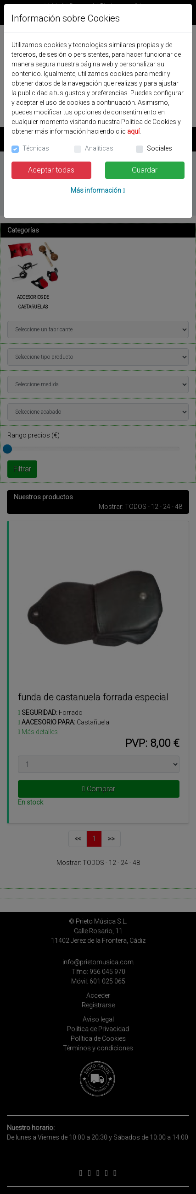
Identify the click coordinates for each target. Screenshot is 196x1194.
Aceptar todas (51, 170)
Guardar (144, 170)
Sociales (159, 148)
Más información (98, 190)
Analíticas (99, 148)
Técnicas (35, 148)
